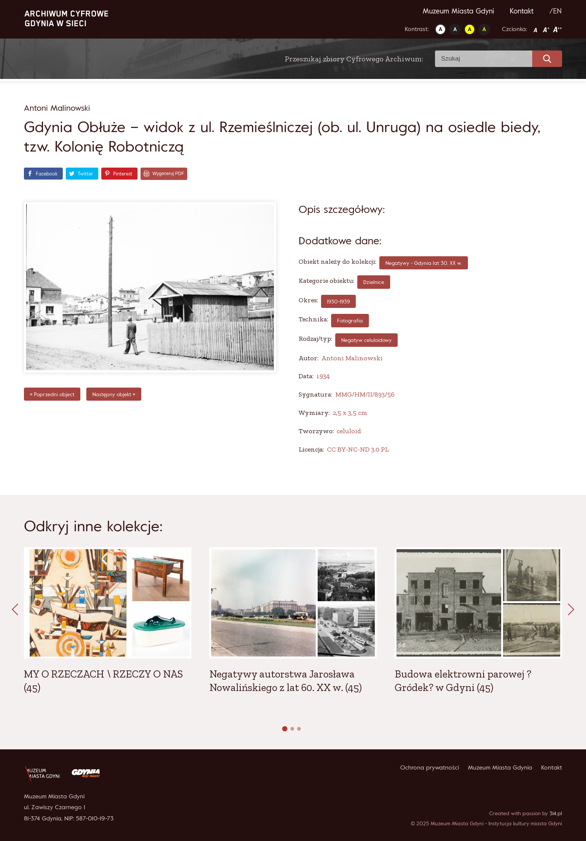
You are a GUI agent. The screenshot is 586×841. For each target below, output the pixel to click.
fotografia (350, 320)
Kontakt (522, 11)
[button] (284, 728)
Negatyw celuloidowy (366, 340)
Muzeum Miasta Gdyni (458, 11)
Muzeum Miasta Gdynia (500, 767)
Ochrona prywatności (429, 767)
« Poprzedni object (52, 394)
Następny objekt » (113, 394)
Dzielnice (373, 282)
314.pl (555, 813)
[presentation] (15, 609)
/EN (555, 11)
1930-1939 (338, 301)
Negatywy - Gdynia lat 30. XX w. (423, 263)
